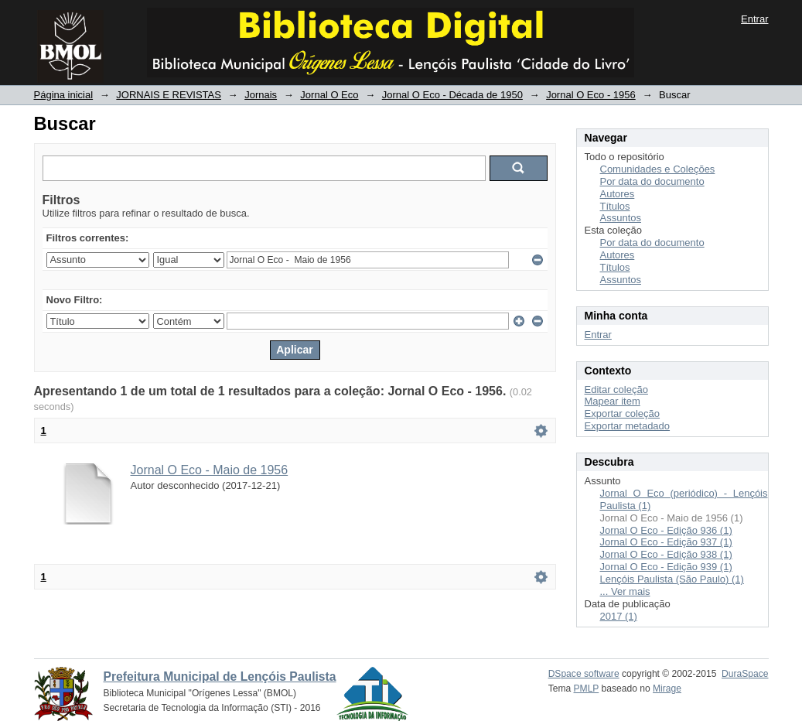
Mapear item (612, 401)
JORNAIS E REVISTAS (168, 95)
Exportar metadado (628, 426)
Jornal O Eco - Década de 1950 (452, 95)
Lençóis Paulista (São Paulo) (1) (672, 579)
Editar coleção (616, 389)
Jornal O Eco (329, 95)
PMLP (586, 688)
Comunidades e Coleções (657, 169)
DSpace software (583, 673)
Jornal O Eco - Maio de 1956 (209, 470)
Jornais (260, 95)
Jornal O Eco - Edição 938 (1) (666, 554)
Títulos (615, 206)
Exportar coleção (622, 413)
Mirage (667, 688)
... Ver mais (625, 591)
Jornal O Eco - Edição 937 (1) (666, 542)
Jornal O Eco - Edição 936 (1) (666, 530)
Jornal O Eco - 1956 (591, 95)
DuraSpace (745, 673)
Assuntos (620, 218)
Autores (617, 194)
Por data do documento (652, 181)
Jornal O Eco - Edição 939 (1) (666, 566)
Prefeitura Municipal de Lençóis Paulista (220, 676)
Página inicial (64, 95)
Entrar (754, 19)
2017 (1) (618, 616)
